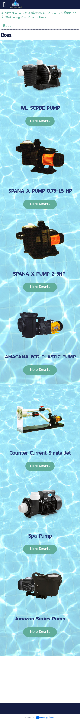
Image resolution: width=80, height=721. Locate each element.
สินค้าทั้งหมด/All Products (43, 13)
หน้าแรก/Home (11, 13)
